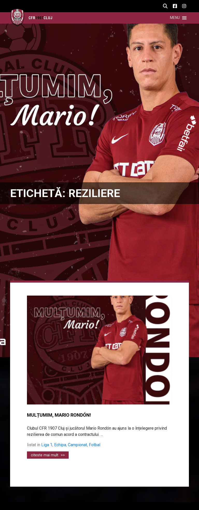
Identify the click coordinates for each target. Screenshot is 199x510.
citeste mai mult (48, 455)
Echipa (60, 444)
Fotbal (94, 444)
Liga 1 (46, 444)
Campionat (77, 444)
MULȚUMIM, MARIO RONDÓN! (59, 415)
